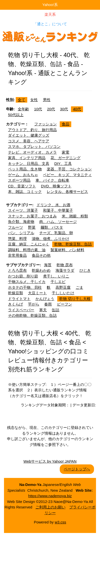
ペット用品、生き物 (25, 169)
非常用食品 (17, 255)
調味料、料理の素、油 (27, 250)
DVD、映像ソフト (56, 186)
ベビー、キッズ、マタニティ (67, 175)
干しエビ (58, 281)
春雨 (48, 304)
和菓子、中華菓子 (58, 210)
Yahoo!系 (50, 5)
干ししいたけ (63, 293)
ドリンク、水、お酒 (53, 205)
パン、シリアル (21, 233)
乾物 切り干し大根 (74, 299)
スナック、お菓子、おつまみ (32, 216)
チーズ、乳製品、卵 (56, 233)
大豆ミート (37, 293)
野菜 (32, 227)
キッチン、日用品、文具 (28, 163)
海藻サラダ (65, 270)
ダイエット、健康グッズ (28, 135)
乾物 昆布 (64, 265)
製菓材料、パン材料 (67, 250)
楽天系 (50, 14)
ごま (79, 287)
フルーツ (15, 227)
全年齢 (23, 109)
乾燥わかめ (41, 270)
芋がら (33, 304)
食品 (65, 124)
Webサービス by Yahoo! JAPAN (50, 461)
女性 (34, 100)
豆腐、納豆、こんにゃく (28, 244)
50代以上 (16, 115)
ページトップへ (77, 469)
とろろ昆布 (17, 270)
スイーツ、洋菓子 (23, 210)
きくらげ (15, 304)
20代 (51, 109)
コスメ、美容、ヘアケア (28, 141)
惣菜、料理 (17, 238)
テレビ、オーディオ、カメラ (32, 152)
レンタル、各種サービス (67, 191)
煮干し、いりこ (56, 276)
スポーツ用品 (19, 180)
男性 (46, 100)
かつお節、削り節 (23, 276)
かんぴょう (45, 299)
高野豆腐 (63, 287)
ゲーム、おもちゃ (23, 175)
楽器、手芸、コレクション (69, 169)
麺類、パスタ (51, 227)
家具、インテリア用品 (27, 158)
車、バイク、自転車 (52, 180)
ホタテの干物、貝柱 (25, 287)
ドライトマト (19, 299)
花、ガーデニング (65, 158)
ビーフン (64, 304)
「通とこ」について (50, 24)
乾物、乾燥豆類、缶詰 (73, 244)
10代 (38, 109)
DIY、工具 (63, 163)
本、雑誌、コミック (25, 191)
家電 (65, 152)
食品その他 (41, 255)
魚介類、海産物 (21, 221)
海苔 (48, 265)
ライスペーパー (21, 310)
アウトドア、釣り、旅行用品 (32, 130)
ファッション (45, 124)
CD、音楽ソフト (22, 186)
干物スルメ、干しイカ (27, 281)
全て (21, 100)
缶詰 (55, 310)
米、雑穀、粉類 (75, 216)
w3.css (60, 522)
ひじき (85, 270)
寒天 (43, 310)
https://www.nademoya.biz (50, 496)
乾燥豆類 (15, 293)
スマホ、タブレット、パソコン (34, 146)
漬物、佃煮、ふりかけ (50, 238)
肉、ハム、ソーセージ (58, 221)
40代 (77, 109)
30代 (64, 109)
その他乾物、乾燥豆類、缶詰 (32, 315)
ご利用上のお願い (51, 507)
